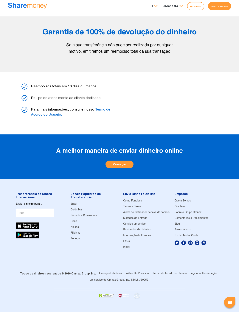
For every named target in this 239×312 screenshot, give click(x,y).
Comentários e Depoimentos (191, 218)
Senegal (75, 238)
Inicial (126, 247)
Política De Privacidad (137, 273)
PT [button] (151, 5)
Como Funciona (132, 201)
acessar (195, 6)
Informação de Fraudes (137, 235)
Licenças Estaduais (110, 273)
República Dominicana (84, 215)
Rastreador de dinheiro (136, 230)
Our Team (180, 206)
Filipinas (75, 233)
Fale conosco (182, 230)
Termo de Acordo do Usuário (170, 273)
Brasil (74, 204)
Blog (177, 224)
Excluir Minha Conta (186, 235)
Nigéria (75, 227)
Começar (119, 164)
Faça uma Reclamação (203, 273)
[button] (172, 6)
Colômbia (76, 210)
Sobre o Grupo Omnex (188, 212)
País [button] (21, 213)
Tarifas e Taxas (132, 206)
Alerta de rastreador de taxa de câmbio (146, 212)
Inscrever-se (220, 6)
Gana (74, 221)
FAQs (126, 241)
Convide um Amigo (134, 224)
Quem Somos (183, 201)
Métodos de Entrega (135, 218)
